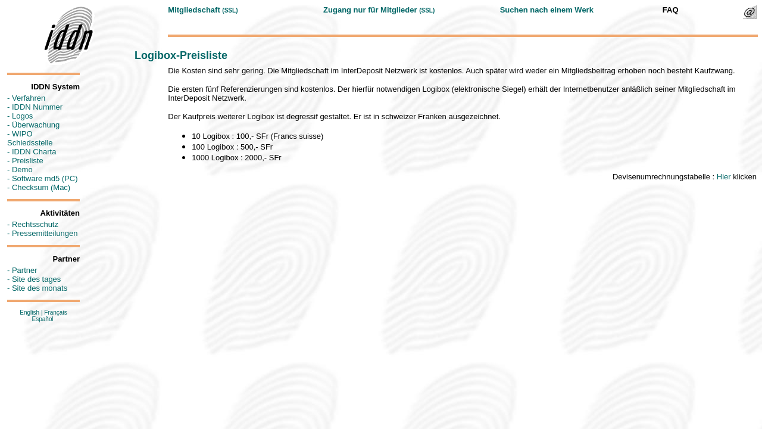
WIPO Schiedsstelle (30, 138)
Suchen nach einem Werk (547, 9)
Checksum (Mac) (41, 187)
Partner (25, 270)
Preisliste (27, 160)
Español (43, 319)
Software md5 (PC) (45, 178)
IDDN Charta (34, 151)
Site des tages (36, 279)
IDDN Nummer (37, 106)
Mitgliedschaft (194, 9)
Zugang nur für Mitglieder (370, 9)
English (29, 312)
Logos (22, 115)
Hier (724, 176)
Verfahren (28, 98)
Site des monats (39, 288)
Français (55, 312)
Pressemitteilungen (45, 233)
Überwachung (36, 124)
